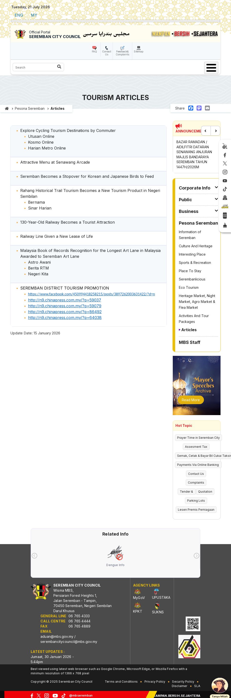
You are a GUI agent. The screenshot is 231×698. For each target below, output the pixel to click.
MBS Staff (189, 342)
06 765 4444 (79, 621)
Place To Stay (190, 271)
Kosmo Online (41, 142)
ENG (19, 15)
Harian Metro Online (47, 148)
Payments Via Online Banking (198, 465)
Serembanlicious (192, 279)
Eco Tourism (189, 287)
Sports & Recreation (195, 262)
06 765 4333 (79, 616)
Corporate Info (194, 187)
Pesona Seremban (30, 108)
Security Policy (183, 681)
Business (188, 211)
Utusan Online (41, 136)
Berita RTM (38, 268)
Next (215, 131)
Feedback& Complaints (122, 53)
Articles (189, 329)
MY (34, 15)
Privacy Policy (154, 681)
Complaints (196, 482)
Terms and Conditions (121, 681)
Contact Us (106, 53)
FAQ (94, 51)
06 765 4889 (79, 626)
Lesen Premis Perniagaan (196, 509)
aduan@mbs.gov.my (56, 636)
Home (7, 108)
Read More (191, 400)
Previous (206, 131)
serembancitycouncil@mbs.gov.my (68, 641)
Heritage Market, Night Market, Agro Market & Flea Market (197, 301)
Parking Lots (196, 500)
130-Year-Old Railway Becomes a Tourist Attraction (67, 222)
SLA (197, 686)
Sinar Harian (39, 208)
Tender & (187, 491)
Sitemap (138, 51)
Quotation (205, 491)
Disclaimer (180, 686)
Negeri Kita (38, 273)
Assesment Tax (196, 447)
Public (185, 199)
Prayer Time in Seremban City (198, 437)
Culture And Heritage (195, 246)
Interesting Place (192, 254)
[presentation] (34, 555)
